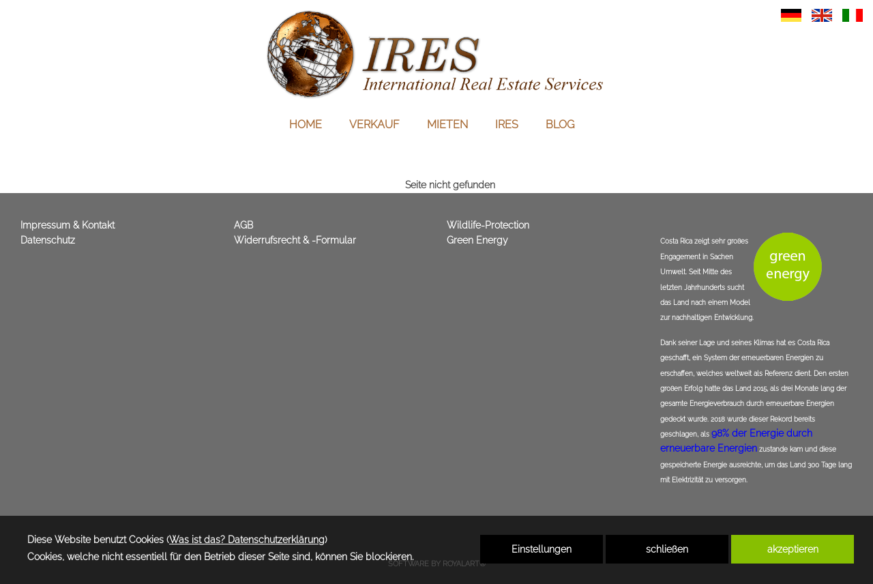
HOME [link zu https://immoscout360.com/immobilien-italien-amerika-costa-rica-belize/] (305, 124)
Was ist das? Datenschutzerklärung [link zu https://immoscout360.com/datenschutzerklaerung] (247, 539)
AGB (243, 225)
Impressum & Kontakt (67, 225)
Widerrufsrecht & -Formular (295, 240)
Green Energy (477, 240)
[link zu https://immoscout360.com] (436, 54)
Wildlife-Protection (488, 225)
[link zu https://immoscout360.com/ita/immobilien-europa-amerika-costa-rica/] (852, 14)
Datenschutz (47, 240)
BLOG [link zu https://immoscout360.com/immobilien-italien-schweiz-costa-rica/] (560, 124)
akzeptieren (792, 549)
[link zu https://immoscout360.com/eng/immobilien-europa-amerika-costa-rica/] (822, 14)
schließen (667, 549)
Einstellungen (542, 549)
